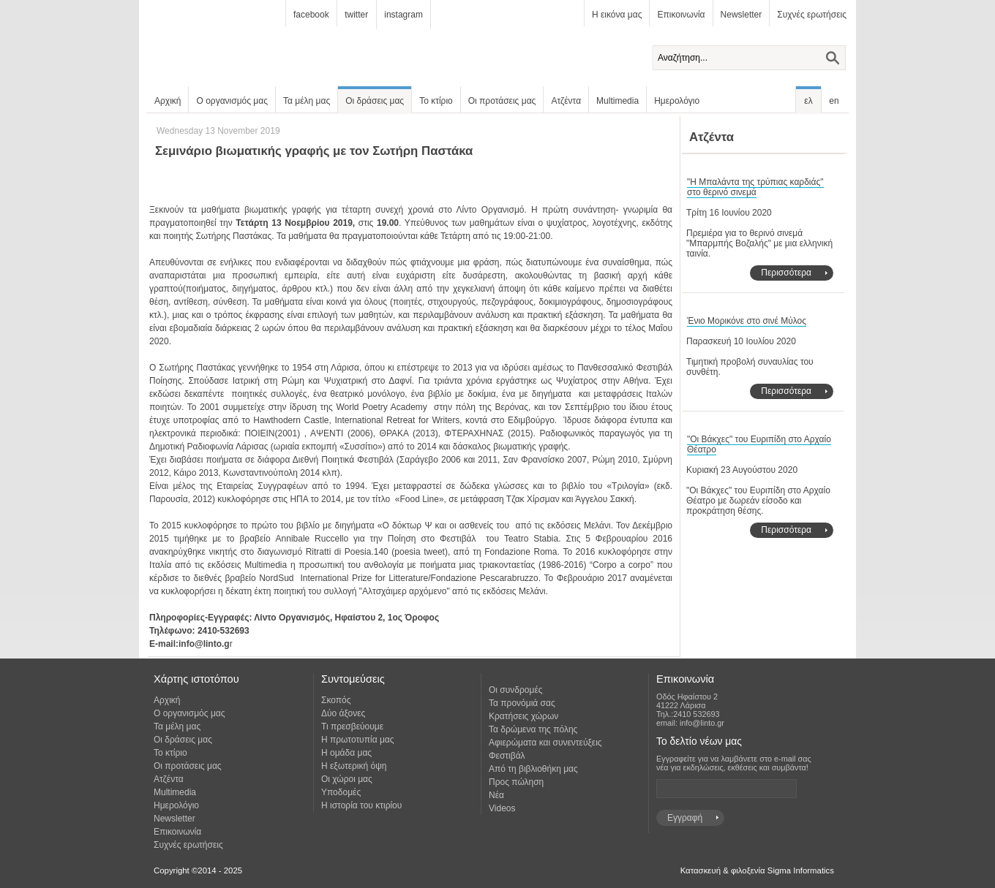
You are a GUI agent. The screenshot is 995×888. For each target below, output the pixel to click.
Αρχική (167, 101)
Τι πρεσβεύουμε (352, 726)
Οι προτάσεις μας (502, 101)
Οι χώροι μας (346, 779)
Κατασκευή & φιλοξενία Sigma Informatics (757, 870)
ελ (808, 101)
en (833, 101)
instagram (403, 15)
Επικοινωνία (681, 15)
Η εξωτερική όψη (353, 766)
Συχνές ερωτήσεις (811, 15)
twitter (356, 15)
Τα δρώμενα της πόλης (533, 729)
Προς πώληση (516, 782)
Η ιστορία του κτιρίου (361, 805)
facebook (311, 15)
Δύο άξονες (343, 713)
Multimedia (617, 101)
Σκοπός (336, 700)
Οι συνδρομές (516, 690)
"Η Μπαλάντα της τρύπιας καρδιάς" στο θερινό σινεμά (755, 187)
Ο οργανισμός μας (232, 101)
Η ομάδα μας (346, 753)
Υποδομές (341, 792)
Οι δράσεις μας (374, 101)
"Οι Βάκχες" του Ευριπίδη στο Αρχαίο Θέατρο (759, 444)
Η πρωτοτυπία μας (357, 740)
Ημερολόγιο (676, 101)
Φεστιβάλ (507, 756)
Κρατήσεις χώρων (523, 716)
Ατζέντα (566, 101)
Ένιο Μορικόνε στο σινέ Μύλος (746, 321)
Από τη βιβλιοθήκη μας (533, 769)
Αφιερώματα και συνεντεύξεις (545, 742)
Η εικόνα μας (617, 15)
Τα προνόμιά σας (522, 703)
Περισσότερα (786, 272)
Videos (502, 808)
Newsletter (741, 15)
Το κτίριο (436, 101)
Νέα (496, 795)
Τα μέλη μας (306, 101)
